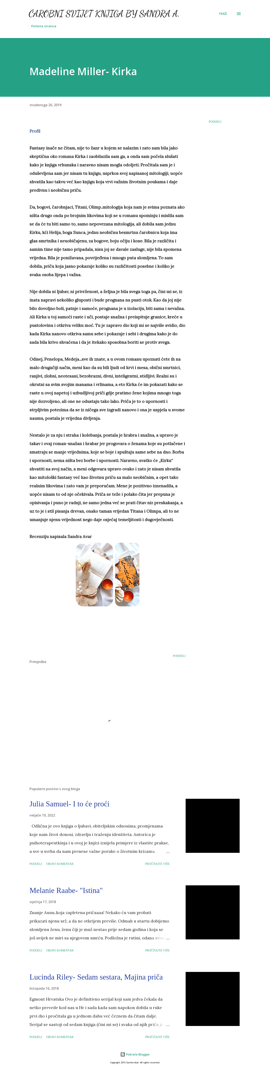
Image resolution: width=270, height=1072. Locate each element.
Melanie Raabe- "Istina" (66, 890)
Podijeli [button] (215, 121)
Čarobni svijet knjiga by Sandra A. (104, 13)
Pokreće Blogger (135, 1054)
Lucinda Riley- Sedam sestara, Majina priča (96, 977)
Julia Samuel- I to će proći (69, 804)
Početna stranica (43, 26)
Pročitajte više (157, 863)
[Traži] (223, 13)
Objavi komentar (60, 863)
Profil (35, 131)
